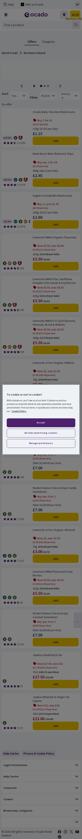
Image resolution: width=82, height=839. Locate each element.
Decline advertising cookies (41, 432)
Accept (41, 422)
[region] (41, 419)
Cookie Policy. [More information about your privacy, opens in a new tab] (19, 411)
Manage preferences (41, 443)
